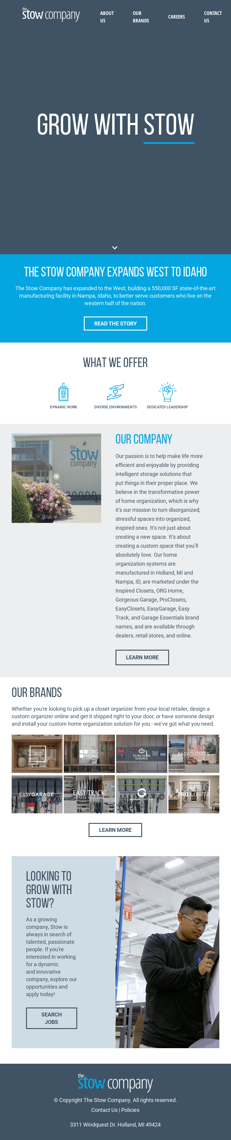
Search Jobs (51, 1018)
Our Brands (141, 17)
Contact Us (104, 1110)
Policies (130, 1110)
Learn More (142, 657)
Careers (176, 16)
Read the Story (115, 323)
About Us (107, 17)
